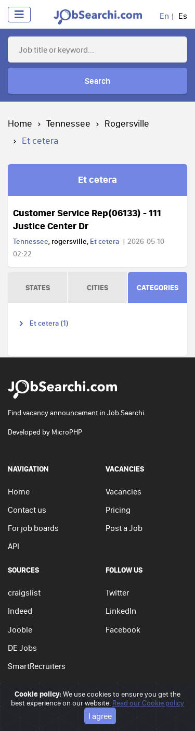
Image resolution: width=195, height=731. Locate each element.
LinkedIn (121, 610)
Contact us (27, 509)
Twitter (117, 592)
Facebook (123, 629)
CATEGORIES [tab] (157, 287)
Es (182, 15)
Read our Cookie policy (148, 716)
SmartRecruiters (37, 666)
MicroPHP (66, 432)
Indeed (20, 610)
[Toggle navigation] (19, 14)
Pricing (118, 509)
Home (20, 123)
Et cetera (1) (49, 323)
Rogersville (127, 123)
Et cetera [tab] (97, 179)
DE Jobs (22, 647)
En (164, 15)
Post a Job (124, 528)
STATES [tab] (37, 287)
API (13, 546)
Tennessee (68, 123)
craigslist (24, 592)
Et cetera (104, 241)
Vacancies (123, 491)
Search (97, 81)
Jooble (20, 629)
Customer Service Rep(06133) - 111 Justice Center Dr (87, 219)
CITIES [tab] (97, 287)
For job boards (33, 528)
